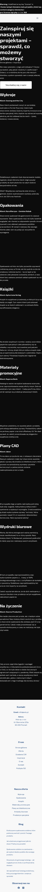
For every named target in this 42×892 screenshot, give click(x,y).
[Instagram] (23, 888)
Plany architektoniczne (21, 808)
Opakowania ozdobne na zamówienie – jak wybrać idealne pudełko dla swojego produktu (20, 852)
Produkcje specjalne (21, 815)
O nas (21, 761)
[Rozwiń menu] (37, 18)
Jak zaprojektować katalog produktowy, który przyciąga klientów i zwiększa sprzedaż (20, 873)
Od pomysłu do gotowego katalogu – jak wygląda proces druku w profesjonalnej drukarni (20, 862)
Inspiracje (21, 758)
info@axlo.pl (24, 712)
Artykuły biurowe (21, 812)
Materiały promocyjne (21, 805)
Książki (21, 801)
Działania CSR (21, 754)
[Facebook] (19, 888)
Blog (21, 824)
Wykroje (21, 794)
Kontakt (21, 707)
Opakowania (21, 798)
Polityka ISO (21, 768)
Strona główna (5, 62)
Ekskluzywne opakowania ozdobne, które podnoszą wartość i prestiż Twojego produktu (21, 833)
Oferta (21, 751)
